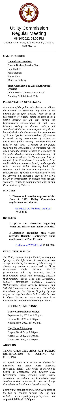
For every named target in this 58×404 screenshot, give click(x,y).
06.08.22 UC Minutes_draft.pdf (33, 208)
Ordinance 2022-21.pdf (29, 245)
